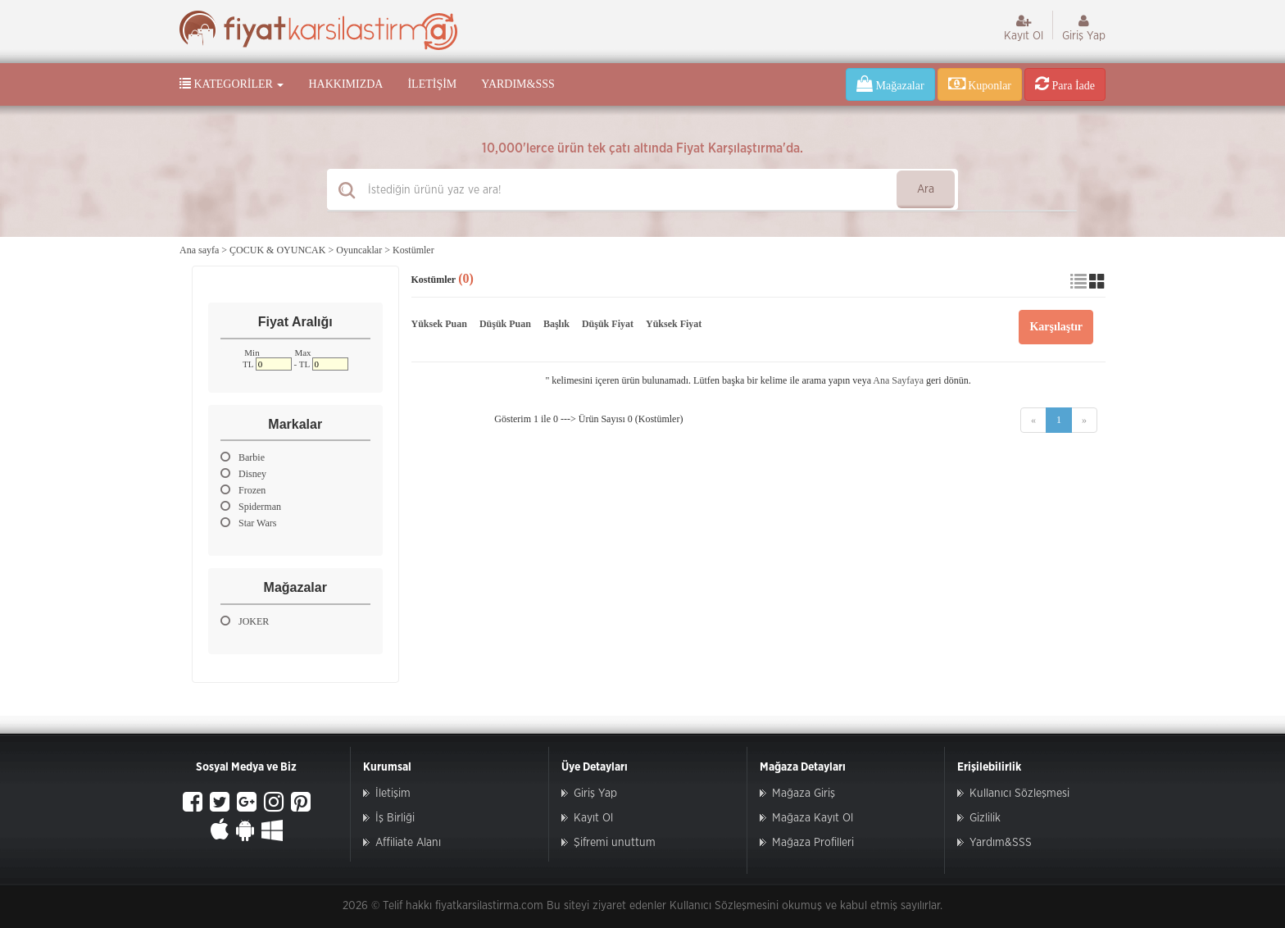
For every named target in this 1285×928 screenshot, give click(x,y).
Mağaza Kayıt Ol (812, 818)
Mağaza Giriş (803, 793)
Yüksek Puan (439, 324)
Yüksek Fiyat (674, 324)
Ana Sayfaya (898, 380)
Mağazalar (890, 83)
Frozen (243, 490)
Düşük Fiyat (607, 324)
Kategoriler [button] (231, 83)
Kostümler (413, 250)
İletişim (431, 84)
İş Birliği (395, 818)
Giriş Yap (1084, 28)
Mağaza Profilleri (813, 842)
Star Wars (248, 522)
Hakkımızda (345, 84)
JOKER (244, 621)
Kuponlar (979, 83)
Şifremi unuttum (615, 842)
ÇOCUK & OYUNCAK (277, 250)
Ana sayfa (199, 250)
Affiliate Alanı (408, 842)
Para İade (1065, 83)
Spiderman (250, 506)
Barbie (242, 457)
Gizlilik (985, 818)
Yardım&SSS (517, 84)
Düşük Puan (505, 324)
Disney (243, 473)
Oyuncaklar (359, 250)
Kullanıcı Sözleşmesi (1019, 793)
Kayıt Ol (1023, 28)
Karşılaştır (1056, 327)
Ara (925, 189)
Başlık (556, 324)
